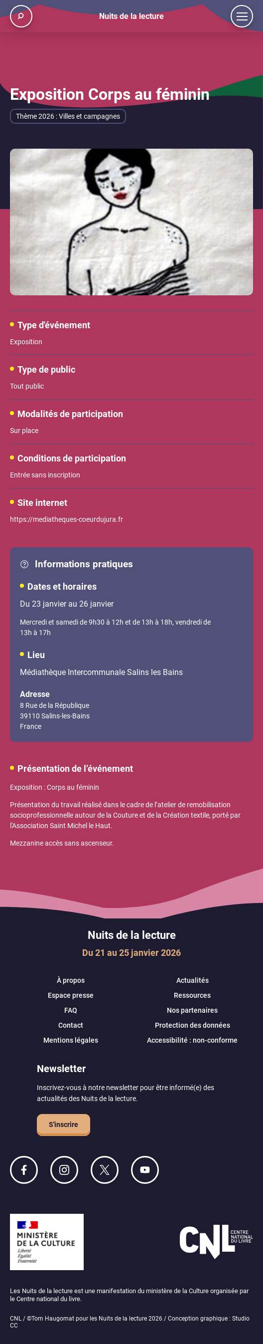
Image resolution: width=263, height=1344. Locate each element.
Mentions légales (70, 1040)
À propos (71, 980)
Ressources (192, 995)
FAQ (70, 1010)
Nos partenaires (192, 1010)
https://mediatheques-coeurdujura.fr (66, 519)
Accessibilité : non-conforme (192, 1040)
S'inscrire (63, 1124)
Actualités (192, 980)
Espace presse (71, 995)
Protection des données (192, 1025)
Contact (70, 1025)
